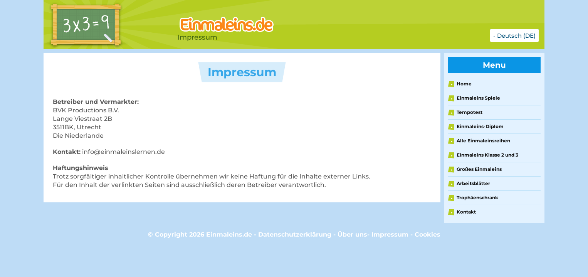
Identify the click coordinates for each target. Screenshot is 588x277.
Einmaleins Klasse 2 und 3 (487, 155)
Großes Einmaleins (479, 169)
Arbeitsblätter (473, 183)
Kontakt (466, 212)
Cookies (427, 234)
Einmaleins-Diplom (480, 126)
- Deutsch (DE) (514, 35)
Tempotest (469, 112)
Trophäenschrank (477, 197)
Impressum (389, 234)
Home (464, 84)
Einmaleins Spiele (478, 98)
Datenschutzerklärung (294, 234)
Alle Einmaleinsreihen (483, 141)
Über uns (352, 234)
